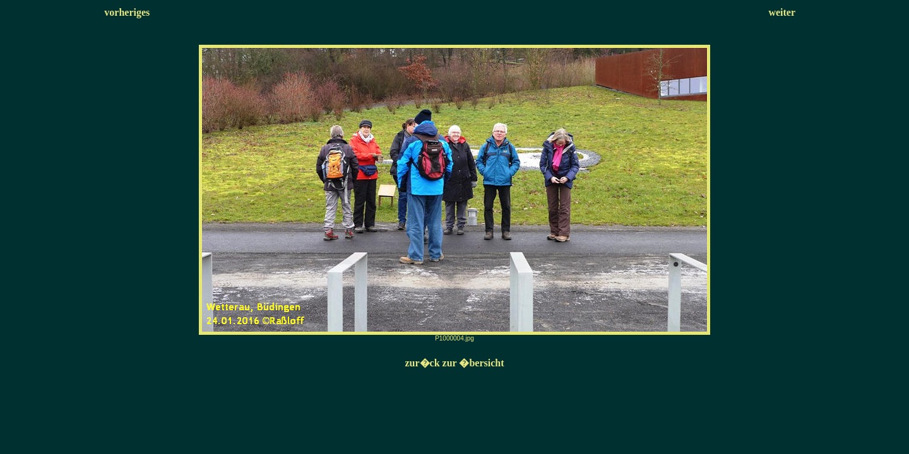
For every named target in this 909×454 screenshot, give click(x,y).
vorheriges (127, 12)
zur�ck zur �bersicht (454, 363)
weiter (781, 12)
